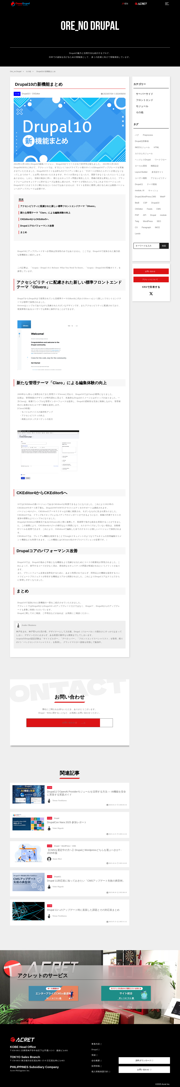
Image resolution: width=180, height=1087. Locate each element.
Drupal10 (155, 203)
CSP (145, 203)
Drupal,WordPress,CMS (145, 197)
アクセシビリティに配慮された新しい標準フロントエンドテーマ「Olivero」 (58, 206)
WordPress (148, 221)
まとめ (23, 232)
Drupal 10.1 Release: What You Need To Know (61, 268)
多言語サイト (157, 172)
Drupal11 (139, 184)
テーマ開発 (152, 184)
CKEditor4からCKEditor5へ (34, 219)
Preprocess (148, 135)
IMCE (157, 227)
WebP (162, 197)
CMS (158, 209)
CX (136, 227)
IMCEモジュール (142, 147)
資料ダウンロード (143, 1060)
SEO (159, 221)
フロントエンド (144, 100)
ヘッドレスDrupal (143, 160)
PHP (137, 215)
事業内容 (95, 1044)
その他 (28, 71)
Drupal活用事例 (142, 141)
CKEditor (139, 209)
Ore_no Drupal (15, 71)
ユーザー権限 (141, 178)
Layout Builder (141, 172)
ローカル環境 (141, 166)
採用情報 (95, 1066)
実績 (93, 1055)
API (144, 215)
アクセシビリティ (159, 178)
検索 (164, 246)
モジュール (142, 106)
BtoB (137, 203)
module (163, 215)
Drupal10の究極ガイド (106, 268)
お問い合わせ (68, 723)
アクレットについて (150, 279)
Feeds (149, 209)
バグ (137, 135)
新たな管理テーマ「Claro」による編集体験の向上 (45, 212)
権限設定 (155, 166)
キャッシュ (153, 190)
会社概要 (95, 1061)
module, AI (139, 190)
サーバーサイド (144, 94)
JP (123, 3)
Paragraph (146, 227)
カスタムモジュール (144, 153)
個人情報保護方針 (99, 1071)
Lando (137, 234)
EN (126, 3)
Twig (137, 221)
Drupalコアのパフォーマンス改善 (37, 226)
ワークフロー (161, 160)
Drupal (153, 215)
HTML (156, 147)
